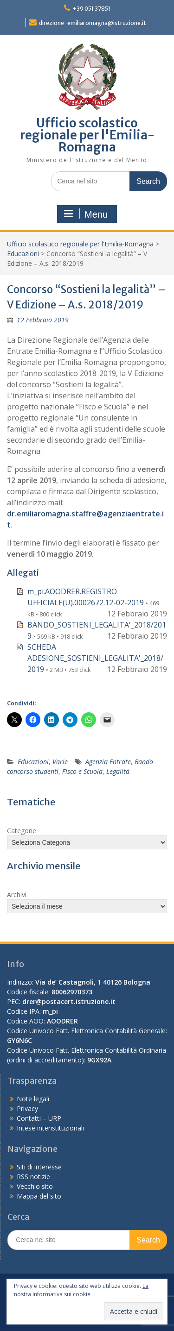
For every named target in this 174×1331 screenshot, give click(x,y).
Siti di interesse (39, 1166)
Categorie (21, 830)
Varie (60, 761)
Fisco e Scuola (82, 771)
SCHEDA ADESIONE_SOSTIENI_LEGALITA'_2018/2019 (95, 658)
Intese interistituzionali (50, 1128)
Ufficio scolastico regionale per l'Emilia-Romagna (87, 135)
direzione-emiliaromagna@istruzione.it (92, 22)
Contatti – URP (39, 1118)
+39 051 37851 (91, 8)
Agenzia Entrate (108, 761)
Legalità (117, 771)
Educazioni (23, 253)
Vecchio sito (35, 1186)
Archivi (16, 894)
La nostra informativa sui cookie (81, 1290)
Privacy (27, 1108)
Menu (86, 214)
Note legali (33, 1098)
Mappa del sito (39, 1196)
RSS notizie (33, 1176)
